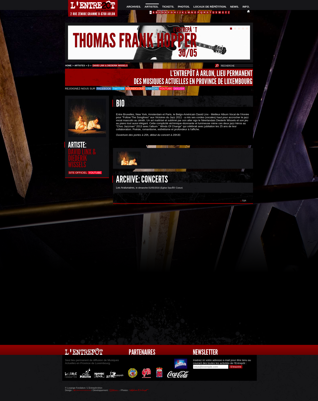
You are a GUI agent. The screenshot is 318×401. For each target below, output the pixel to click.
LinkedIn (152, 88)
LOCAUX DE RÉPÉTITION (209, 6)
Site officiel (78, 172)
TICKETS (167, 6)
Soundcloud (135, 88)
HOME (68, 65)
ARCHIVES (133, 6)
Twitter (118, 88)
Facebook (104, 88)
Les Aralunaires (125, 187)
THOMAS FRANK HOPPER (135, 40)
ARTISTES (151, 6)
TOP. (244, 201)
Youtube (166, 88)
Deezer (179, 88)
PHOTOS (183, 6)
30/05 (187, 53)
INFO (245, 6)
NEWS (234, 6)
